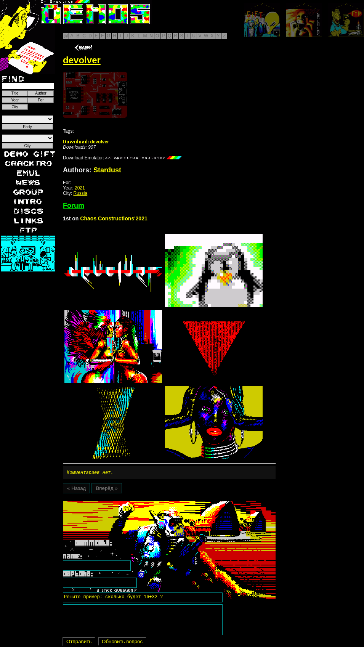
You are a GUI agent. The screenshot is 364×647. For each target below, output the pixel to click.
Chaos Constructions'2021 (113, 218)
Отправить (78, 642)
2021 (80, 188)
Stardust (107, 170)
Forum (73, 205)
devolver (86, 141)
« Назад (76, 489)
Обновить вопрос (122, 642)
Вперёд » (106, 489)
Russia (80, 193)
